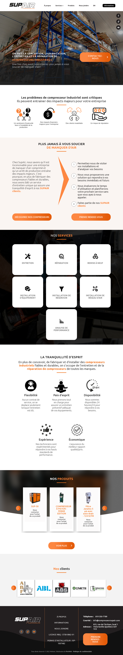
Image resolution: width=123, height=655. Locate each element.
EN (94, 5)
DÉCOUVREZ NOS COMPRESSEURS (32, 217)
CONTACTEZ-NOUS (98, 57)
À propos (47, 5)
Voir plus (64, 545)
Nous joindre (84, 5)
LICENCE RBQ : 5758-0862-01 (61, 634)
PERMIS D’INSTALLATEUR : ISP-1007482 (61, 642)
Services (59, 5)
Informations (109, 5)
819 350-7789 (101, 616)
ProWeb (69, 651)
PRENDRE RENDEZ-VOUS (96, 639)
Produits (71, 5)
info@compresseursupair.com (106, 620)
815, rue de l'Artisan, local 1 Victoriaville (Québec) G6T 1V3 (105, 626)
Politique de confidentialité (82, 651)
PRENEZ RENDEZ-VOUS (91, 217)
